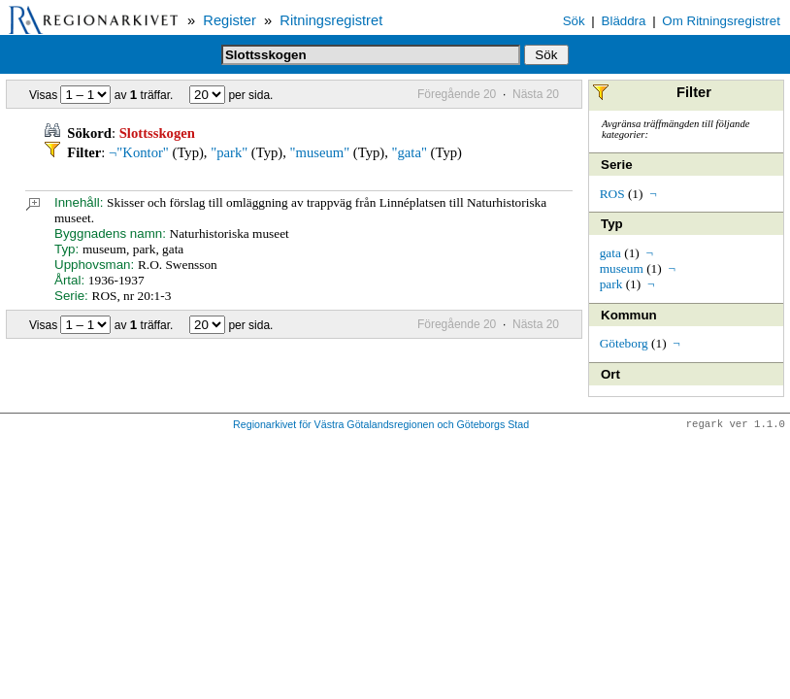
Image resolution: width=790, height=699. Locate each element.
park (611, 284)
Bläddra (624, 21)
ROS (612, 193)
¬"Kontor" (139, 152)
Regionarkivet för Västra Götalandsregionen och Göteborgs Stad (381, 425)
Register (229, 20)
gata (610, 253)
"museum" (320, 152)
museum (621, 268)
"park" (229, 152)
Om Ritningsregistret (720, 21)
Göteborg (624, 343)
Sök (574, 21)
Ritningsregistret (331, 20)
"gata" (409, 152)
